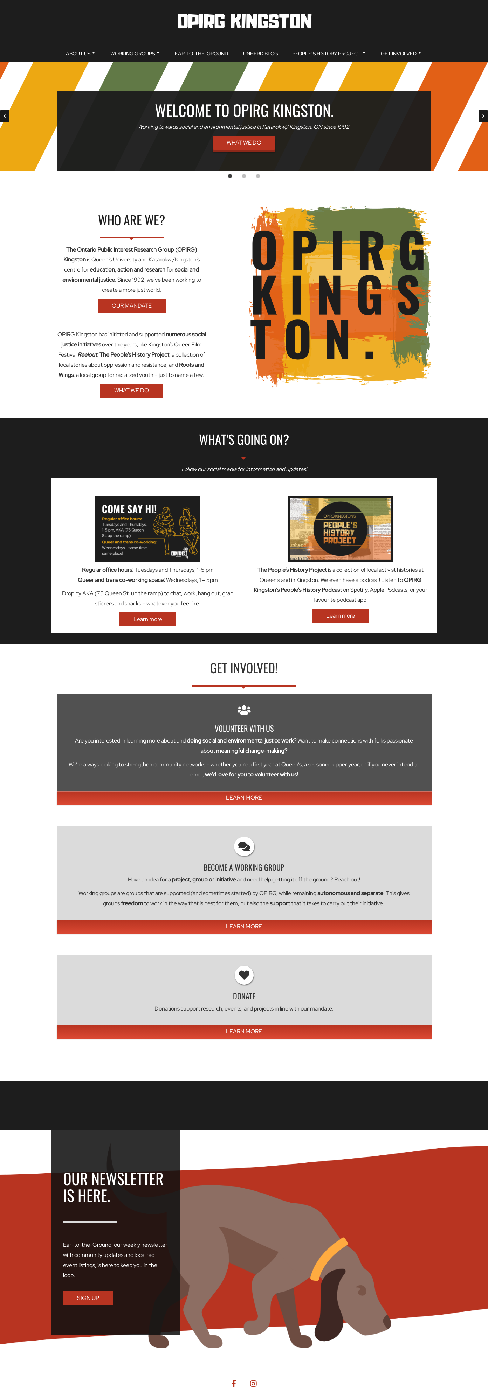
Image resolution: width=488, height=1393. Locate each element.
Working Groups (134, 53)
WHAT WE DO (244, 142)
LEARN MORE (244, 797)
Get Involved (401, 53)
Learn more (147, 619)
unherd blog (260, 53)
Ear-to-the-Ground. (202, 53)
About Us (80, 53)
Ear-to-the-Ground (87, 1244)
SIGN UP (88, 1298)
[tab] (230, 176)
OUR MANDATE (132, 305)
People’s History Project (328, 53)
